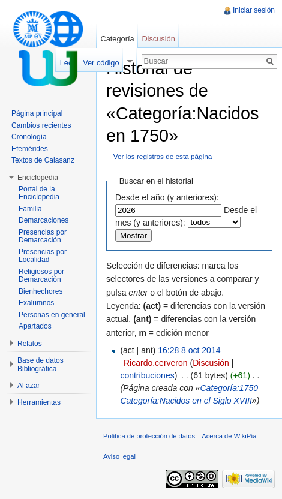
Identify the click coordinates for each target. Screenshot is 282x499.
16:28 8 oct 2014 (189, 350)
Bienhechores (40, 291)
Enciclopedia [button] (37, 177)
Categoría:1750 (229, 388)
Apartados (35, 326)
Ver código (101, 62)
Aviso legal (119, 456)
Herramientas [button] (39, 402)
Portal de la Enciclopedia (39, 193)
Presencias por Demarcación (43, 236)
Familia (30, 209)
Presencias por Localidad (43, 256)
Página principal (36, 113)
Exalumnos (36, 303)
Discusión (211, 363)
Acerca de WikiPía (229, 436)
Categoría (117, 38)
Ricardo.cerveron (156, 363)
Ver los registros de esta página (162, 156)
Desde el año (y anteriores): (167, 197)
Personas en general (52, 315)
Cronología (29, 137)
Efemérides (29, 149)
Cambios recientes (41, 125)
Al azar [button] (28, 385)
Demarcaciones (43, 220)
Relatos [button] (29, 343)
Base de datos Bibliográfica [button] (40, 364)
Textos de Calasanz (42, 160)
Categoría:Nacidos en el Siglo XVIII (185, 400)
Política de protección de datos (149, 436)
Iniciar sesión (254, 10)
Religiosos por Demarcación (41, 275)
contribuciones (147, 375)
